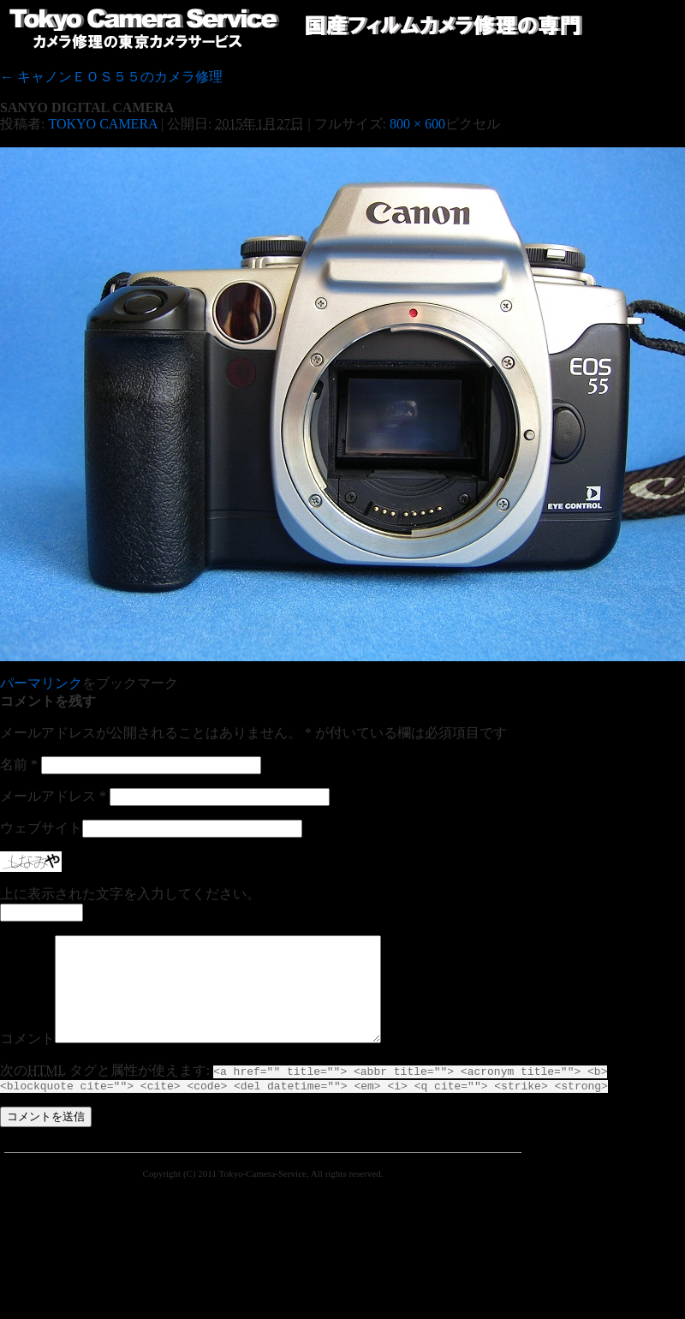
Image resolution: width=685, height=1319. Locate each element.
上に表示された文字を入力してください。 (130, 893)
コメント (27, 1059)
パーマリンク (41, 683)
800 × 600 (417, 123)
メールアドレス (53, 796)
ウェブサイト (41, 828)
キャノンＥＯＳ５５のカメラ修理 (111, 76)
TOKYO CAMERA (102, 123)
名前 (19, 764)
